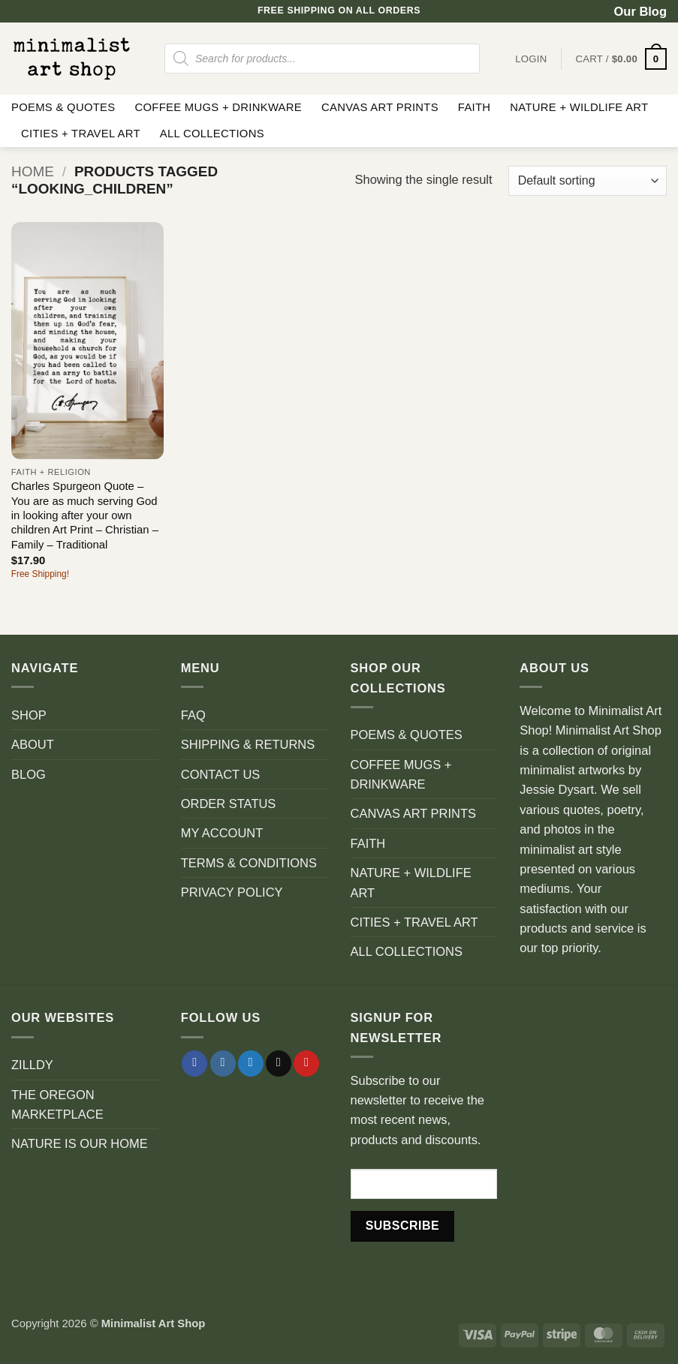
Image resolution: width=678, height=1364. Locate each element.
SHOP (29, 715)
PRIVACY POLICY (232, 892)
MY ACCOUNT (222, 833)
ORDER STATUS (228, 803)
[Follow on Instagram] (223, 1063)
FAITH (474, 107)
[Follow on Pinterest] (306, 1063)
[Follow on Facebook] (194, 1063)
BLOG (28, 774)
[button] (621, 59)
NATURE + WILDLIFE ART (579, 107)
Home (32, 171)
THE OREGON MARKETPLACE (57, 1104)
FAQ (193, 715)
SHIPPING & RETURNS (248, 744)
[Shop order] (587, 181)
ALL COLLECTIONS (212, 134)
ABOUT (32, 744)
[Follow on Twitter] (251, 1063)
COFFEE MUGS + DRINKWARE (218, 107)
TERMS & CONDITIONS (249, 863)
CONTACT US (221, 774)
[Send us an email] (278, 1063)
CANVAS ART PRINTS (379, 107)
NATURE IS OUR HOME (79, 1143)
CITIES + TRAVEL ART (80, 134)
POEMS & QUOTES (63, 107)
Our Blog (640, 11)
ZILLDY (32, 1064)
